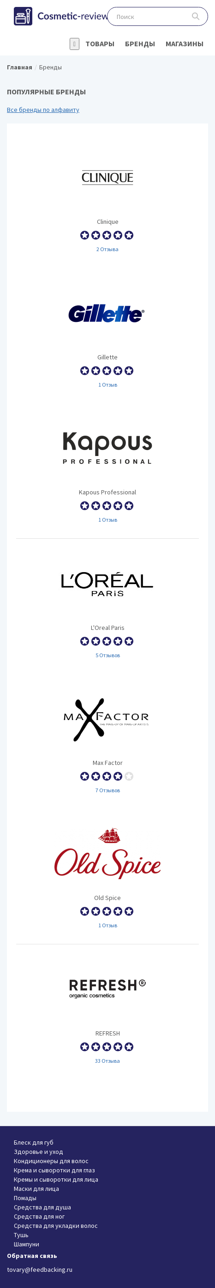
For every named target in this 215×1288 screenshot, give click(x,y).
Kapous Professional (107, 471)
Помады (25, 1198)
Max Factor (107, 741)
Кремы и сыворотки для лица (56, 1179)
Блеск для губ (34, 1142)
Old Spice (107, 876)
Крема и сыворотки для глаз (54, 1170)
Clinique (107, 200)
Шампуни (26, 1244)
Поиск (196, 16)
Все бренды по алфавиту (43, 109)
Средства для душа (42, 1207)
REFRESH (107, 1012)
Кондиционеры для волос (51, 1161)
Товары (99, 43)
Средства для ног (39, 1216)
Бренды (140, 43)
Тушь (21, 1235)
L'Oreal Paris (107, 606)
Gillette (107, 336)
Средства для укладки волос (56, 1225)
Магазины (184, 43)
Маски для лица (36, 1188)
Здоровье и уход (38, 1151)
